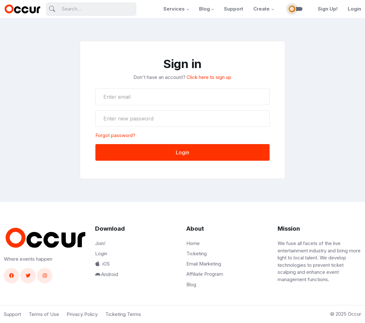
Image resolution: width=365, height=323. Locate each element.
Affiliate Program (204, 274)
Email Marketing (203, 264)
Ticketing (196, 253)
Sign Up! (328, 9)
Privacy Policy (82, 314)
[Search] (91, 9)
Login (354, 9)
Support (233, 9)
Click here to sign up (209, 77)
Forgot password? (115, 135)
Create (261, 9)
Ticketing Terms (123, 314)
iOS (102, 264)
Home (193, 243)
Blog (204, 9)
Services (174, 9)
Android (106, 274)
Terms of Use (44, 314)
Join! (100, 243)
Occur (354, 314)
